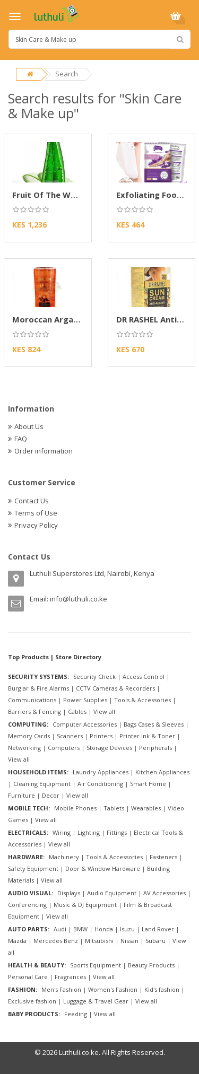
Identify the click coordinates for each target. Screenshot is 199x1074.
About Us (29, 426)
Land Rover (158, 929)
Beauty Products (151, 965)
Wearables (146, 808)
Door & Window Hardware (102, 868)
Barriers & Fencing (34, 711)
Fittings (117, 832)
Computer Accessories (85, 724)
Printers (101, 736)
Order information (43, 451)
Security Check (94, 676)
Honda (103, 929)
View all (104, 711)
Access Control (144, 676)
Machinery (64, 857)
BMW (80, 929)
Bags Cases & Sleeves (154, 724)
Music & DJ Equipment (85, 905)
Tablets (113, 808)
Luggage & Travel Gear (95, 1001)
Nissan (129, 941)
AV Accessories (164, 893)
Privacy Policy (36, 525)
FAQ (20, 438)
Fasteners (163, 857)
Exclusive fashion (32, 1001)
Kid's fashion (161, 989)
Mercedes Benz (55, 941)
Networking (24, 748)
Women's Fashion (112, 989)
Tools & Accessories (142, 700)
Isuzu (127, 929)
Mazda (17, 941)
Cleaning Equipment (42, 784)
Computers (64, 748)
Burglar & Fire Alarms (38, 688)
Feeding (75, 1014)
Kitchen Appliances (162, 772)
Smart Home (148, 784)
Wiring (62, 832)
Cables (77, 711)
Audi (60, 929)
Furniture (21, 795)
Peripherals (155, 748)
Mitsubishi (99, 941)
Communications (32, 700)
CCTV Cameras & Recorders (115, 688)
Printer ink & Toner (147, 736)
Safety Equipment (33, 868)
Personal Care (28, 977)
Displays (68, 893)
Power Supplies (85, 700)
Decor (50, 795)
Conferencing (27, 905)
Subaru (155, 941)
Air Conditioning (100, 784)
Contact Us (31, 500)
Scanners (70, 736)
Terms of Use (35, 513)
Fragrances (70, 977)
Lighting (88, 832)
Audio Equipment (111, 893)
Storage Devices (109, 748)
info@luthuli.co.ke (78, 599)
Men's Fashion (61, 989)
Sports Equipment (95, 965)
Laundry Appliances (100, 772)
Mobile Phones (75, 808)
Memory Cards (29, 736)
